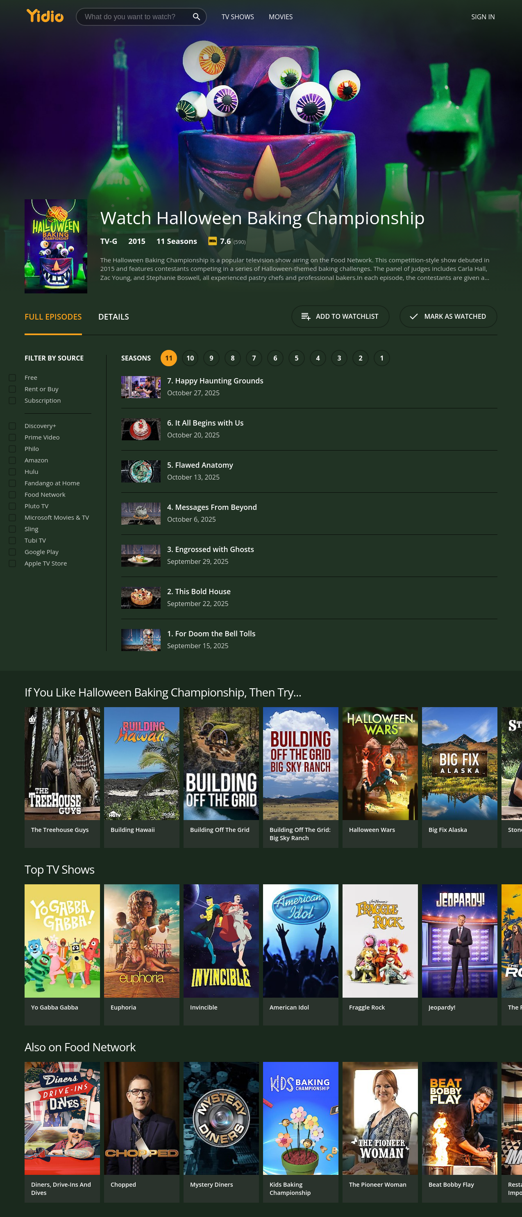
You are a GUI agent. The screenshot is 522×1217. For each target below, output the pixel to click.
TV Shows (238, 16)
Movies (281, 16)
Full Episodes (53, 316)
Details (113, 316)
